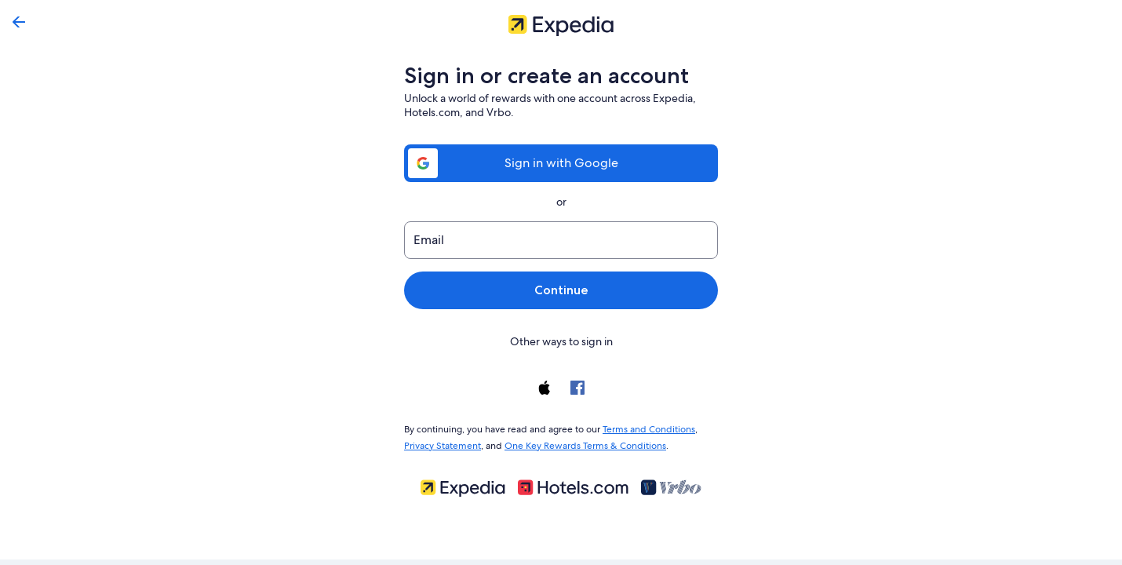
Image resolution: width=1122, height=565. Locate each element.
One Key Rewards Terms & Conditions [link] (580, 442)
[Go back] (19, 22)
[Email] (561, 240)
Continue (561, 289)
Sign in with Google (561, 162)
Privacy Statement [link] (442, 442)
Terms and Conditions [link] (641, 427)
